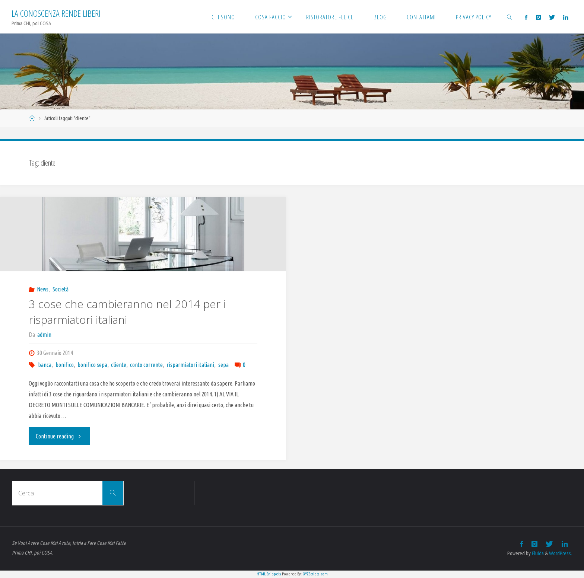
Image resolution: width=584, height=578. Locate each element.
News (42, 289)
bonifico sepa (92, 364)
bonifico (64, 364)
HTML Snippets (269, 574)
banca (44, 364)
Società (61, 289)
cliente (118, 364)
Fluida (537, 553)
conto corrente (146, 364)
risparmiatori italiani (190, 364)
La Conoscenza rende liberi (56, 13)
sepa (223, 364)
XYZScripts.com (315, 574)
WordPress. (560, 553)
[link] (509, 16)
